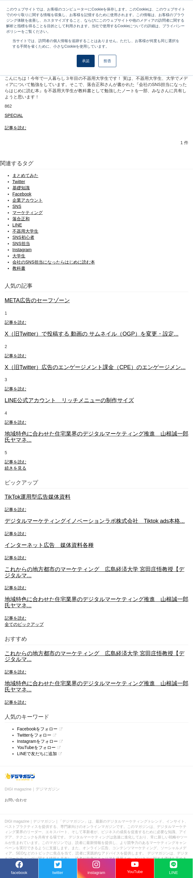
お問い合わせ (16, 800)
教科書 (18, 268)
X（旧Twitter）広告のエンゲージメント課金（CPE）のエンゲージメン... (95, 367)
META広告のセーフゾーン (37, 300)
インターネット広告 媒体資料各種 (49, 545)
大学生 (18, 255)
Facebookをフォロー (37, 728)
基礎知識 (21, 187)
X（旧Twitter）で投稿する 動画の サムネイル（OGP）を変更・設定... (91, 334)
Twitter (18, 181)
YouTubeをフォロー (36, 747)
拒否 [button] (107, 61)
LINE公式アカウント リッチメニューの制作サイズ (69, 400)
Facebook (21, 194)
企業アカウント (27, 200)
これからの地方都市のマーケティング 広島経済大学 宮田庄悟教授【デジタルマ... (94, 572)
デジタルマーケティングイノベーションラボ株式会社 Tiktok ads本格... (95, 521)
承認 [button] (85, 61)
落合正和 (21, 218)
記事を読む (15, 127)
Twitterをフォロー (34, 735)
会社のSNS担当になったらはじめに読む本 (53, 262)
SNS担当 (21, 243)
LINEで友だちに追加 (37, 753)
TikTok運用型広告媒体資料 (38, 497)
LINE (17, 224)
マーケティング (27, 212)
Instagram (22, 249)
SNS (16, 206)
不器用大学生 (25, 231)
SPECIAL (14, 115)
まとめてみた (25, 175)
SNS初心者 (23, 237)
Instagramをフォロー (37, 741)
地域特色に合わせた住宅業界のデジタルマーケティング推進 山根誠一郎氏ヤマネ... (96, 437)
